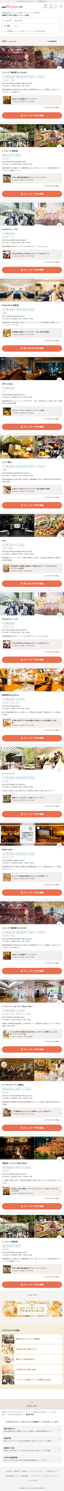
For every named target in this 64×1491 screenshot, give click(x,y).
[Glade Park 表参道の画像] (32, 290)
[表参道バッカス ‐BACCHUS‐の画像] (32, 1148)
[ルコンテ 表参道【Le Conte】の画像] (32, 57)
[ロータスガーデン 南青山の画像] (32, 1069)
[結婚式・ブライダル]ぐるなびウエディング (16, 1412)
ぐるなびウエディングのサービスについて (44, 1476)
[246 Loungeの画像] (32, 368)
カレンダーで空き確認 (32, 115)
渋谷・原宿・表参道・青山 (15, 1414)
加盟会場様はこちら (12, 1476)
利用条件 (25, 1471)
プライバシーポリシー (37, 1471)
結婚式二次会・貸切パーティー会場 (44, 1412)
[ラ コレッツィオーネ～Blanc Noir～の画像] (32, 991)
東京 (3, 1414)
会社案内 (9, 1471)
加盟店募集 (24, 1476)
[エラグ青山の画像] (32, 447)
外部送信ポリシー (52, 1471)
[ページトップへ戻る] (32, 1404)
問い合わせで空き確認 (32, 348)
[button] (32, 1429)
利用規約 (17, 1471)
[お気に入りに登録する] (59, 68)
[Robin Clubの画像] (32, 834)
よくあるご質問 (32, 1480)
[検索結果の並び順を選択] (54, 41)
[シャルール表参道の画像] (32, 135)
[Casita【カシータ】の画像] (32, 214)
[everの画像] (32, 525)
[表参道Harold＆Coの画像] (32, 679)
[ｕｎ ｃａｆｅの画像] (32, 758)
